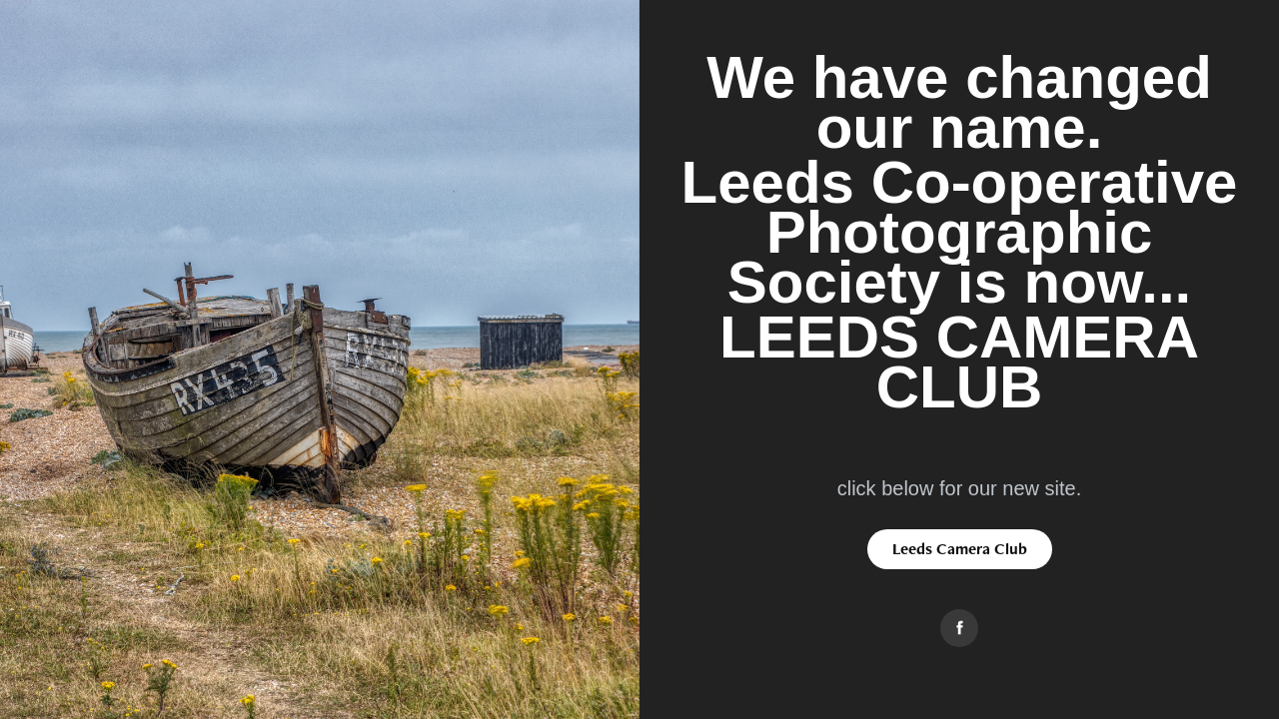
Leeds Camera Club (959, 548)
